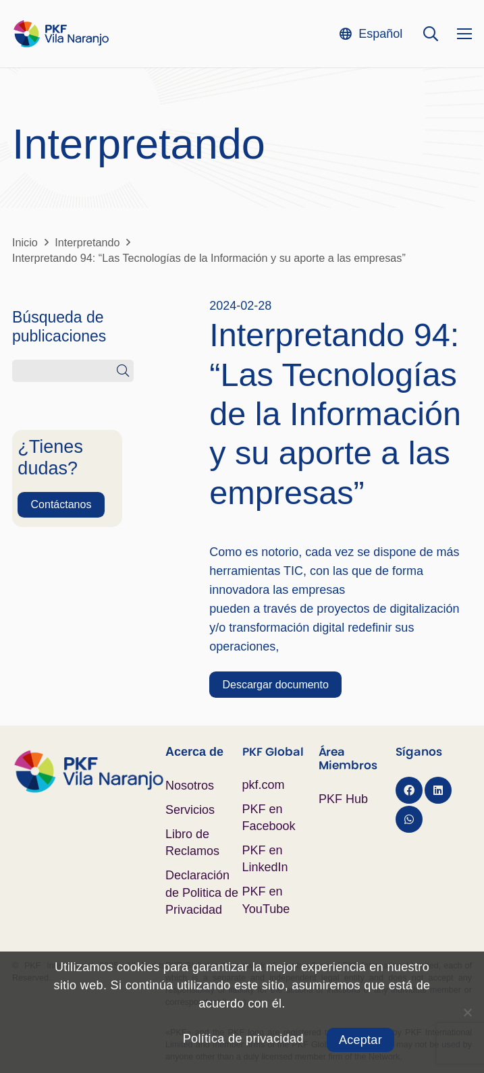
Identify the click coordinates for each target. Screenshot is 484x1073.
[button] (370, 33)
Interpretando (138, 143)
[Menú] (465, 34)
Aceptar (360, 1040)
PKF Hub (343, 799)
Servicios (190, 810)
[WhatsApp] (409, 819)
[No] (467, 1012)
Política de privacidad (243, 1038)
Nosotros (189, 785)
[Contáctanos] (61, 505)
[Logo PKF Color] (61, 34)
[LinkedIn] (438, 790)
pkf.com (263, 785)
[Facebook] (409, 790)
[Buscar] (123, 370)
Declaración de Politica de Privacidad (201, 892)
